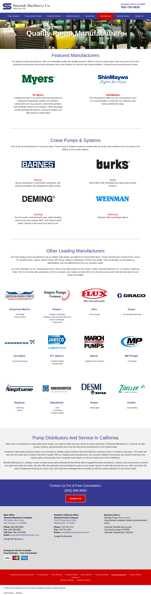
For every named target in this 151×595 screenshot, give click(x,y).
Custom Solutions (73, 16)
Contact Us (139, 16)
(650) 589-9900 (75, 490)
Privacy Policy (9, 593)
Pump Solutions (86, 575)
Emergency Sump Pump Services (22, 575)
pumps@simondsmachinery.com (24, 535)
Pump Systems (13, 16)
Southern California (84, 580)
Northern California (67, 580)
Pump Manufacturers (118, 575)
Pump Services (56, 575)
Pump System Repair (33, 16)
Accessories (89, 16)
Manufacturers (105, 16)
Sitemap (19, 593)
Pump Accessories (101, 575)
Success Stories (123, 16)
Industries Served (53, 16)
